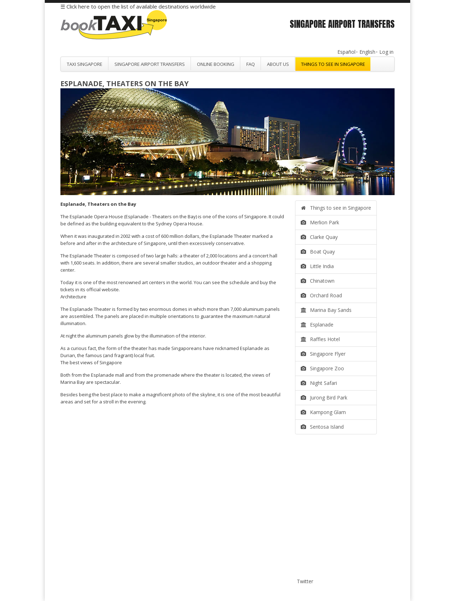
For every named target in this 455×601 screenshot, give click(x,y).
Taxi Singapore (84, 64)
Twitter (305, 581)
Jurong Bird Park (324, 397)
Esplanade (317, 324)
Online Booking (215, 64)
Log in (386, 51)
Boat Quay (318, 251)
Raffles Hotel (320, 339)
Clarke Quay (319, 237)
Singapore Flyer (323, 353)
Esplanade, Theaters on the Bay (124, 83)
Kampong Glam (323, 412)
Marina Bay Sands (326, 310)
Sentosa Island (322, 426)
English (367, 51)
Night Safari (319, 383)
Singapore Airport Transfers (149, 64)
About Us (278, 64)
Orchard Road (321, 295)
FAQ (250, 64)
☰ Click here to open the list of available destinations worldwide (138, 6)
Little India (317, 266)
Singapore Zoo (322, 368)
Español (346, 51)
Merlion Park (320, 222)
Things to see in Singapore (333, 64)
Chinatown (317, 280)
